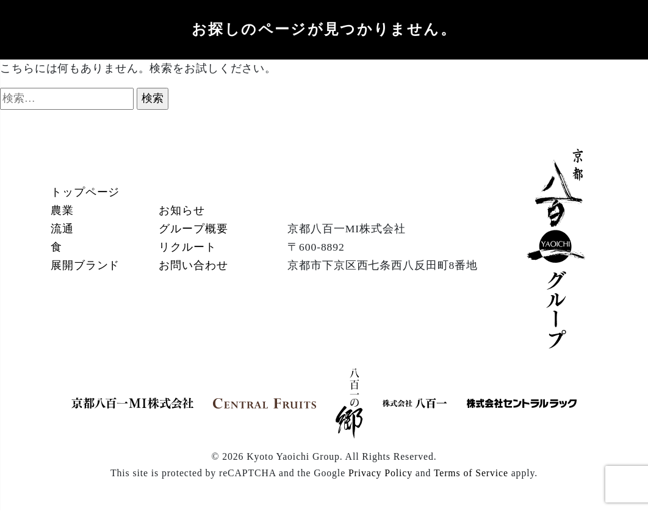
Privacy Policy (380, 473)
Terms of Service (471, 473)
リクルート (187, 247)
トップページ (85, 192)
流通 (62, 229)
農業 (62, 210)
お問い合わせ (193, 265)
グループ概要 (193, 229)
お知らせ (182, 210)
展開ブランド (85, 265)
